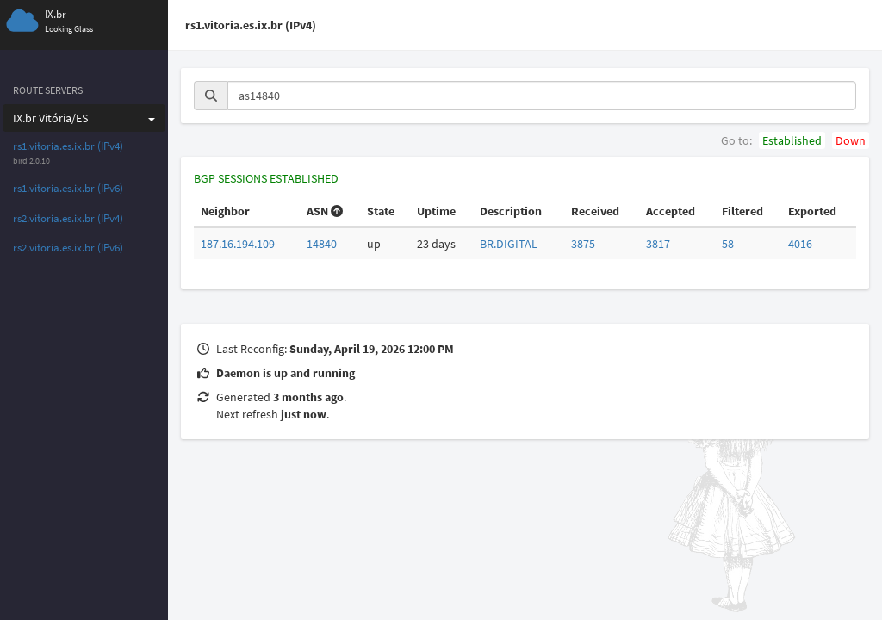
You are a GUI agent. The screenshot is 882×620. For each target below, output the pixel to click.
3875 (583, 243)
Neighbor (225, 211)
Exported (812, 211)
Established (792, 140)
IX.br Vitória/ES (84, 118)
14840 (322, 243)
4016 (800, 243)
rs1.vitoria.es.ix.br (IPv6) (68, 188)
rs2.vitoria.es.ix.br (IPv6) (68, 247)
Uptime (436, 211)
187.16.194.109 (238, 243)
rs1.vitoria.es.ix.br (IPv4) (68, 146)
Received (595, 211)
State (380, 211)
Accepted (670, 211)
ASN (325, 211)
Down (850, 140)
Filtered (742, 211)
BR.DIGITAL (508, 243)
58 (728, 243)
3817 (658, 243)
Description (511, 211)
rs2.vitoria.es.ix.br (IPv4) (68, 218)
